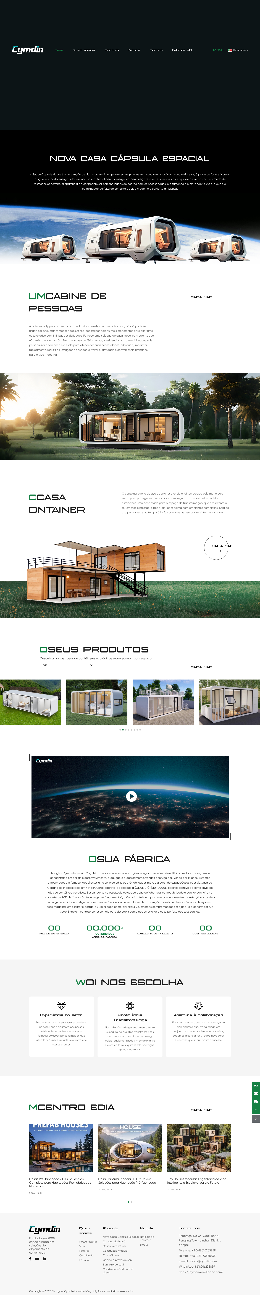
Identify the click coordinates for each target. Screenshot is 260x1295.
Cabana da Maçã (114, 1241)
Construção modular (115, 1250)
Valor (82, 1246)
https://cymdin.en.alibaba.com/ (201, 1272)
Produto (112, 50)
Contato (156, 50)
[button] (128, 1202)
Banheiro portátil (113, 1264)
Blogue (144, 1244)
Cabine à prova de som (118, 1260)
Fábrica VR (182, 50)
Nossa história (88, 1241)
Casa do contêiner (114, 1246)
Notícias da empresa (147, 1238)
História (84, 1250)
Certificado (86, 1255)
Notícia (134, 50)
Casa (59, 50)
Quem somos (84, 50)
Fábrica (84, 1260)
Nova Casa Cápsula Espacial (121, 1236)
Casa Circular (111, 1255)
